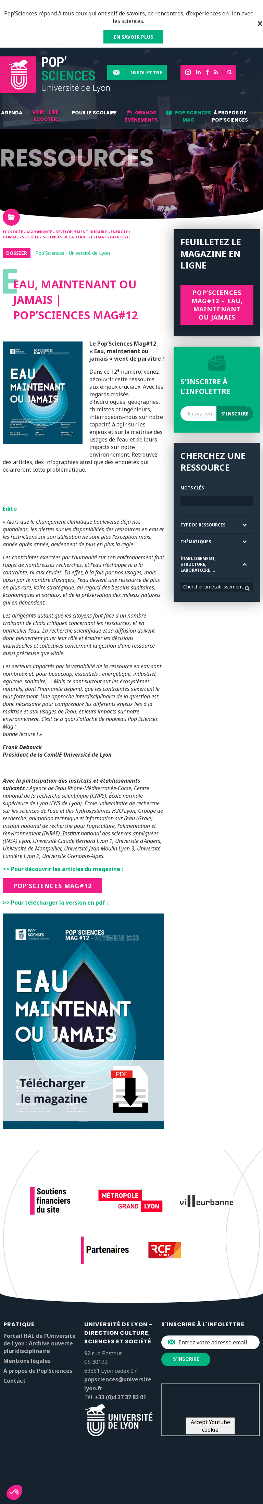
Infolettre (146, 72)
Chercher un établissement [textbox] (213, 586)
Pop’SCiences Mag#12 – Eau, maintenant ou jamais (217, 304)
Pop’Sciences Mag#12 (52, 886)
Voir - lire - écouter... (47, 116)
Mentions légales (27, 1361)
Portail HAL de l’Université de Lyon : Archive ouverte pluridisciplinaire (39, 1343)
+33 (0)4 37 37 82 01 (120, 1397)
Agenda (11, 112)
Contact (14, 1380)
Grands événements (141, 116)
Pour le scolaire (94, 112)
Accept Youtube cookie (210, 1425)
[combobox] (216, 587)
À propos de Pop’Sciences (230, 116)
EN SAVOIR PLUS (133, 37)
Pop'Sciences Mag (193, 116)
